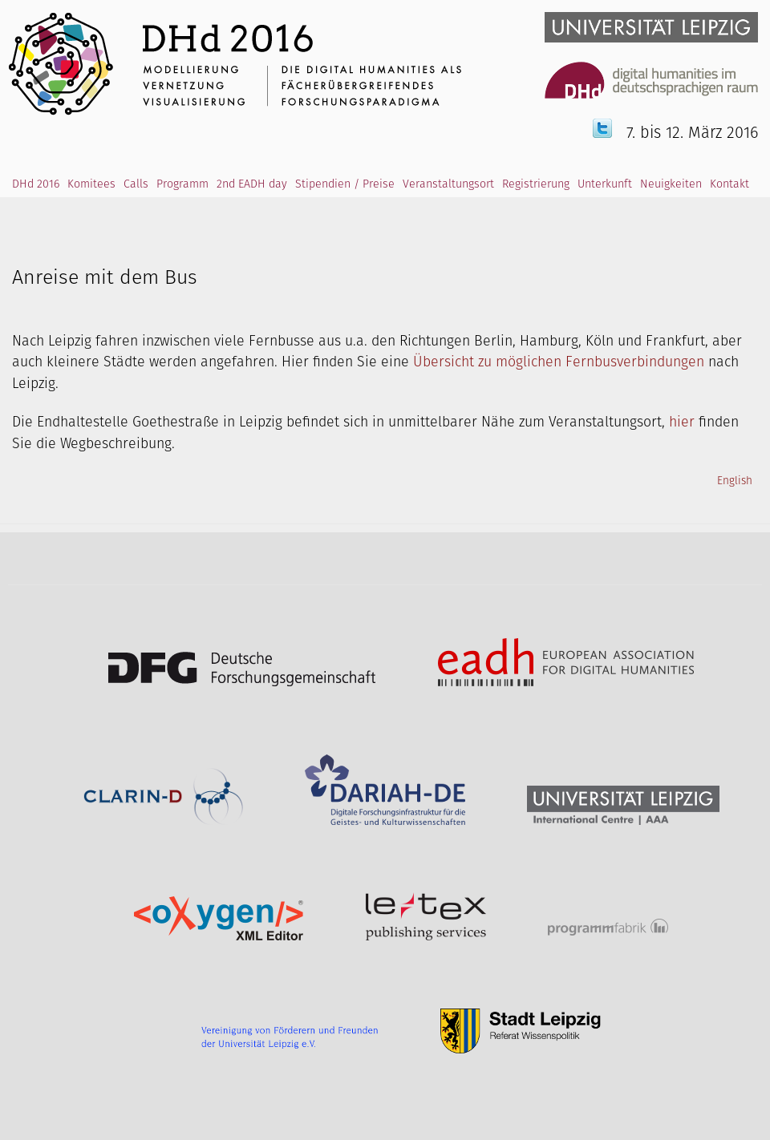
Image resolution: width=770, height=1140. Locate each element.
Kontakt (729, 184)
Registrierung (535, 184)
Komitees (91, 184)
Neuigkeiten (671, 184)
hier (682, 422)
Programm (182, 184)
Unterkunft (605, 184)
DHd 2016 (35, 184)
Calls (136, 184)
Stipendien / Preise (345, 184)
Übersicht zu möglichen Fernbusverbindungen (558, 362)
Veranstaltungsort (448, 184)
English (734, 481)
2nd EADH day (252, 184)
